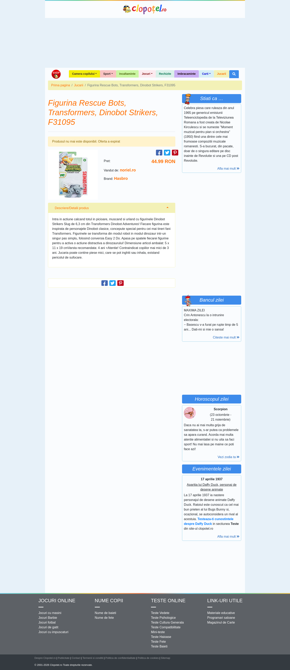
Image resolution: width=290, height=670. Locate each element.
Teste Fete (158, 641)
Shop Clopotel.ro (56, 74)
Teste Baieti (159, 646)
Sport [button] (107, 73)
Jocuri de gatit (48, 627)
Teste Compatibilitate (166, 627)
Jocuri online (56, 600)
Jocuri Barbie (47, 617)
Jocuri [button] (146, 73)
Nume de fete (104, 617)
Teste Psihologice (163, 617)
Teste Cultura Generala (167, 622)
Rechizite (165, 73)
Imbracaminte (186, 73)
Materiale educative (221, 613)
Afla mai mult (228, 168)
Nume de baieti (105, 613)
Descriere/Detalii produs (72, 208)
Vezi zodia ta (228, 457)
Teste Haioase (161, 637)
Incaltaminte (127, 73)
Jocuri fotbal (47, 622)
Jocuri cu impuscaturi (53, 632)
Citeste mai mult (226, 337)
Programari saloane (221, 617)
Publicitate (64, 657)
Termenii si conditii (92, 657)
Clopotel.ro (145, 9)
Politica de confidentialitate (120, 657)
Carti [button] (205, 73)
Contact (76, 657)
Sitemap (165, 657)
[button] (234, 74)
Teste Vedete (160, 613)
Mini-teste (158, 632)
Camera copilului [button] (83, 73)
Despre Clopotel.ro (45, 657)
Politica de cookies (148, 657)
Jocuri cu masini (49, 613)
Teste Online (168, 600)
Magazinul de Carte (221, 622)
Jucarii (221, 73)
